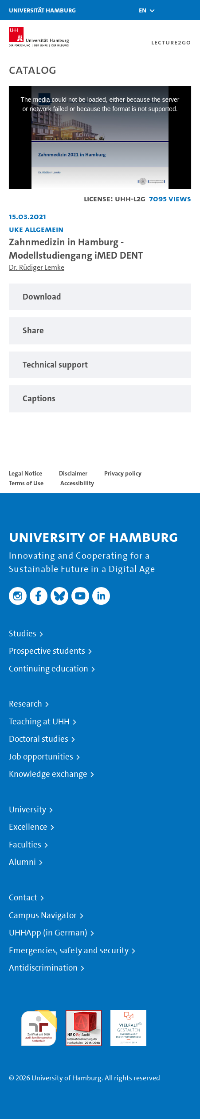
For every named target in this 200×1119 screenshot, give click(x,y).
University (27, 809)
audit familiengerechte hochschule (39, 1026)
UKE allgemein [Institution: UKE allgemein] (36, 229)
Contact (23, 897)
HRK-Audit (126, 1015)
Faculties (25, 845)
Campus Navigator (43, 915)
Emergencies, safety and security (69, 950)
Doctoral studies (38, 739)
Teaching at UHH (39, 721)
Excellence (28, 827)
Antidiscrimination (43, 968)
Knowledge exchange (48, 774)
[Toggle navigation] (189, 10)
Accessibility (77, 483)
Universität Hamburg (42, 10)
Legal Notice (25, 473)
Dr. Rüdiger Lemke (36, 267)
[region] (100, 297)
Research (25, 704)
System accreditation (173, 1021)
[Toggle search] (167, 10)
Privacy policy (122, 473)
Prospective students (47, 651)
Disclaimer (73, 473)
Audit (74, 1015)
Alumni (22, 862)
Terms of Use (26, 483)
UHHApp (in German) (48, 933)
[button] (142, 10)
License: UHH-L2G (114, 198)
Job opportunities (41, 757)
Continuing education (48, 669)
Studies (22, 633)
